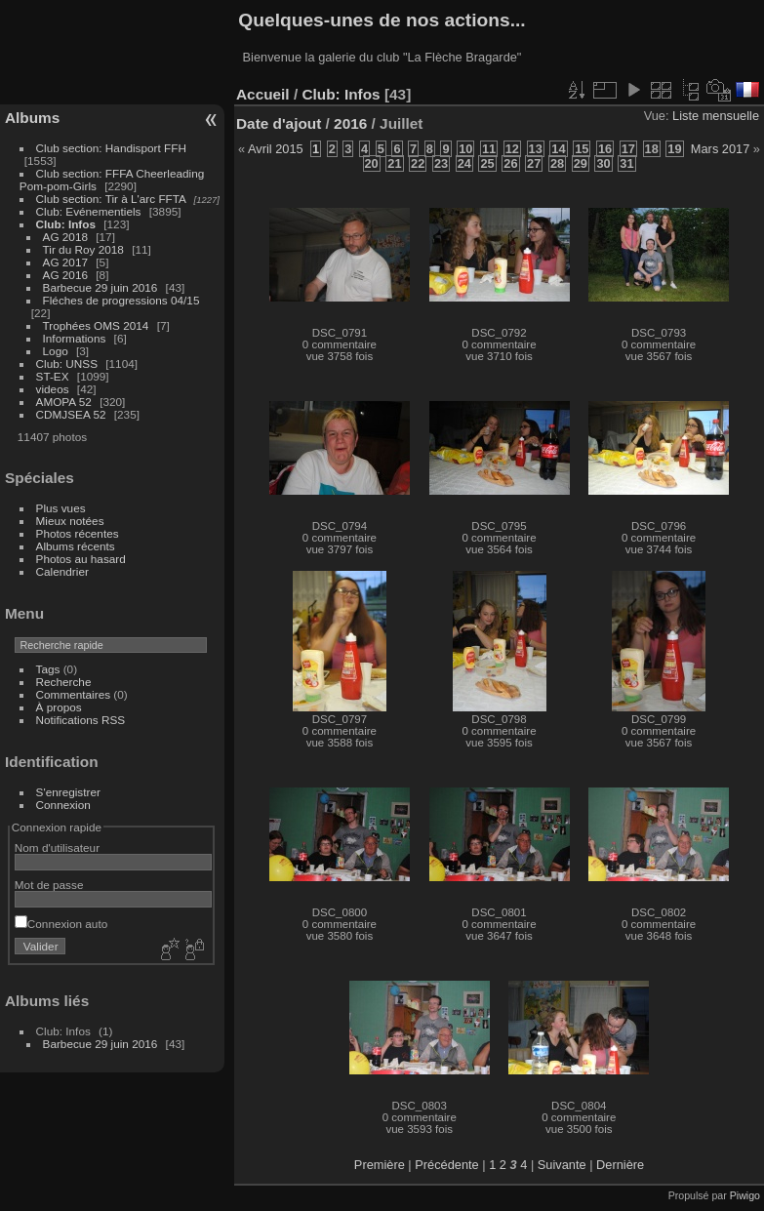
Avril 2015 (275, 148)
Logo (55, 350)
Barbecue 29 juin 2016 (100, 287)
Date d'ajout (278, 123)
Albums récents (75, 546)
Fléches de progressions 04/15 (121, 300)
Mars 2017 (720, 148)
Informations (74, 338)
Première (379, 1164)
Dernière (620, 1164)
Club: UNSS (67, 363)
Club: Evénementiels (88, 211)
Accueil (263, 94)
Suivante (562, 1164)
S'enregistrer (68, 792)
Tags (48, 669)
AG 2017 (65, 262)
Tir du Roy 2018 (83, 249)
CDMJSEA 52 (71, 414)
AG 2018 (65, 236)
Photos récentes (77, 533)
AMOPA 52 (64, 401)
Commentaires (73, 694)
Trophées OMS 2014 (96, 325)
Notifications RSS (81, 719)
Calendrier (62, 571)
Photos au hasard (81, 558)
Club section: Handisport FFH (111, 147)
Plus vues (61, 508)
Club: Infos (66, 224)
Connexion (63, 804)
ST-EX (52, 376)
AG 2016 (65, 274)
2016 (350, 123)
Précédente (446, 1164)
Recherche (64, 681)
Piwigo (745, 1195)
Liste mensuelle (715, 115)
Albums (32, 117)
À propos (59, 707)
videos (52, 389)
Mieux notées (70, 520)
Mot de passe (49, 884)
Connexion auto (61, 923)
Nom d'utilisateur (57, 847)
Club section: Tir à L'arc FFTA (111, 198)
